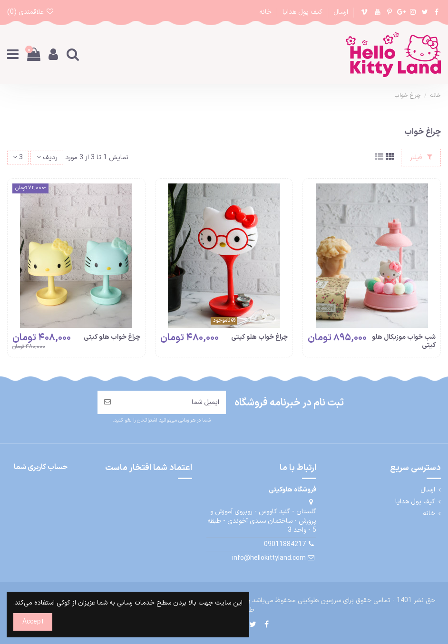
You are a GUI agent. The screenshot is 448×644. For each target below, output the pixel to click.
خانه (265, 12)
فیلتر (421, 158)
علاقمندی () (30, 12)
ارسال (339, 12)
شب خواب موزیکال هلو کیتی (404, 341)
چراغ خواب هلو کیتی (259, 337)
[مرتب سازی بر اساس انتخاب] (46, 157)
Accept (33, 622)
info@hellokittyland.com (269, 558)
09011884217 (285, 544)
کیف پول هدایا (301, 12)
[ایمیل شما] (171, 402)
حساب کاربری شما (41, 467)
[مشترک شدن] (107, 402)
